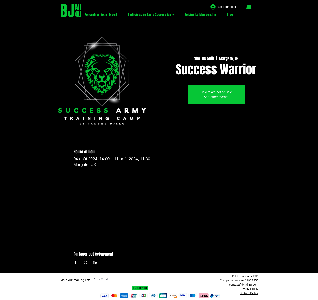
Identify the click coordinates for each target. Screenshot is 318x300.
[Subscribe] (140, 288)
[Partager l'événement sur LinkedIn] (95, 262)
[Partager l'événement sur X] (85, 262)
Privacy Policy (249, 288)
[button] (249, 6)
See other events (216, 97)
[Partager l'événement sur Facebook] (75, 262)
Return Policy (249, 293)
